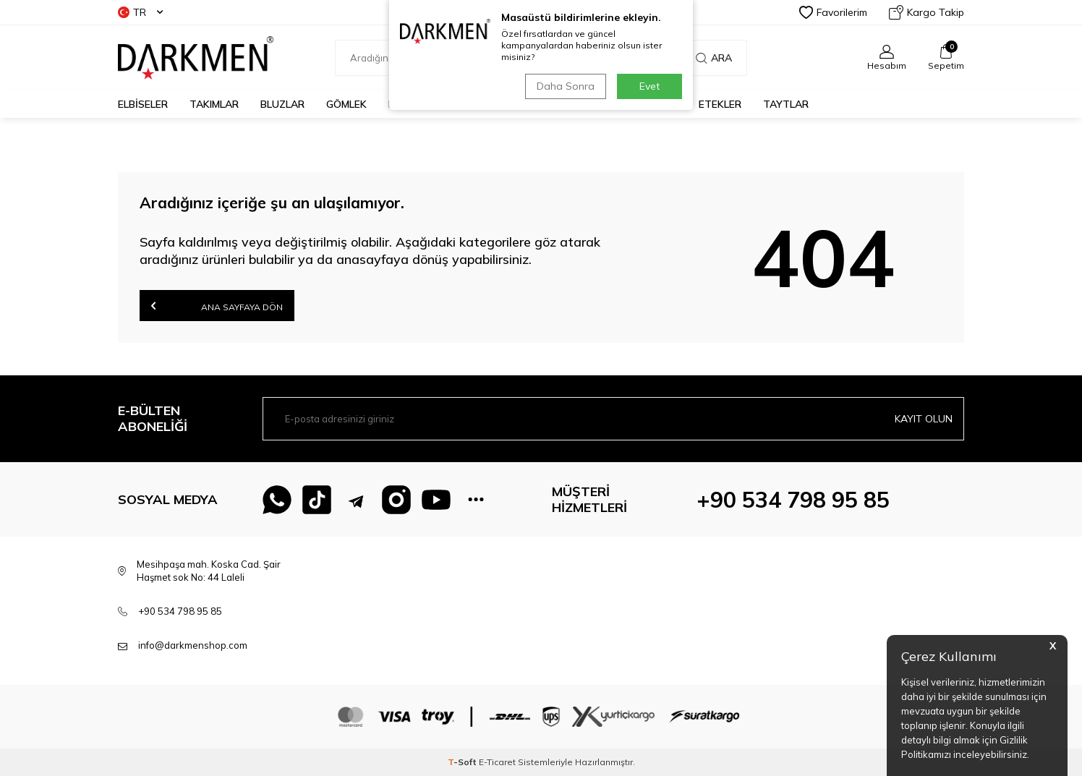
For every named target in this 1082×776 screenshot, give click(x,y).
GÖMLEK (346, 104)
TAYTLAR (786, 104)
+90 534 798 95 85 (793, 499)
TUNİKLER (558, 104)
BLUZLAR (282, 104)
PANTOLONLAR (640, 104)
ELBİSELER (143, 104)
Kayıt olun (924, 418)
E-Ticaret (497, 761)
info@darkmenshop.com (192, 645)
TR (140, 12)
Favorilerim (833, 12)
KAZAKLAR (414, 104)
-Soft (463, 761)
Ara (714, 57)
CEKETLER (487, 104)
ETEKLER (720, 104)
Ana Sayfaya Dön (217, 305)
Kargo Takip (926, 12)
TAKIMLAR (214, 104)
